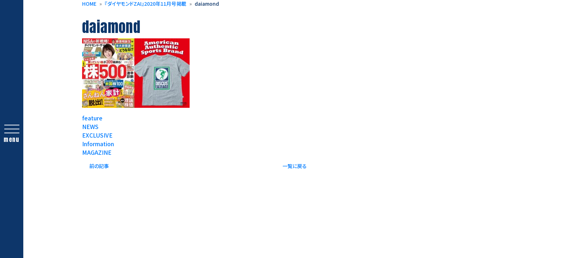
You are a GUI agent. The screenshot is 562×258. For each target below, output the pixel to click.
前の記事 (99, 165)
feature (92, 118)
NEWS (90, 126)
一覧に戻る (294, 165)
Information (98, 143)
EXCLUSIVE (97, 135)
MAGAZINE (96, 152)
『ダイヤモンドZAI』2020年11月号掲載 (145, 3)
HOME (89, 3)
